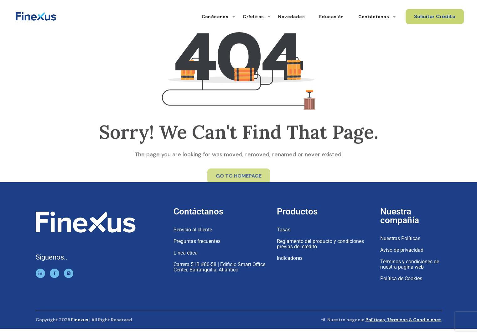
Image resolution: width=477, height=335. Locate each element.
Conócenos (215, 16)
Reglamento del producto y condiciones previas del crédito (320, 244)
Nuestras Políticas (400, 238)
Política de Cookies (401, 278)
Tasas (283, 229)
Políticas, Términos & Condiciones (404, 319)
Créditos (253, 16)
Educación (331, 16)
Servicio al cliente (193, 229)
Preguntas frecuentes (197, 241)
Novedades (291, 16)
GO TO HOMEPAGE (239, 177)
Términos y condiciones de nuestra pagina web (409, 264)
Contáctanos (373, 16)
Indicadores (290, 258)
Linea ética (186, 252)
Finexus (79, 319)
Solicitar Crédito (434, 16)
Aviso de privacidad (401, 250)
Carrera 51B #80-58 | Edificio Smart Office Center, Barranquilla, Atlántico (219, 267)
